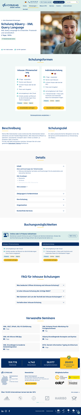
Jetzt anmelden (31, 383)
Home (25, 6)
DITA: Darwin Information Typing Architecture (60, 345)
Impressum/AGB (39, 411)
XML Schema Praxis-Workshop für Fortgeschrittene (55, 327)
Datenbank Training (14, 143)
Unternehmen (67, 6)
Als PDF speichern (20, 49)
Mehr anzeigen (22, 187)
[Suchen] (72, 2)
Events (58, 6)
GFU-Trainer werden (46, 2)
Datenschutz (49, 411)
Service (51, 6)
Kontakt (25, 9)
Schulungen (33, 6)
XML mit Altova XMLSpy (12, 337)
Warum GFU (43, 6)
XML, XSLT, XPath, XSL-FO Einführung (17, 326)
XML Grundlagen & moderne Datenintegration (14, 346)
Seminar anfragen (59, 2)
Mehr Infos (73, 236)
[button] (40, 285)
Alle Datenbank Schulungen (10, 20)
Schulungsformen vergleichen (40, 115)
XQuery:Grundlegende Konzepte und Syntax (59, 337)
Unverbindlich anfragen (27, 108)
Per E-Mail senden (7, 49)
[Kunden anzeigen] (75, 392)
